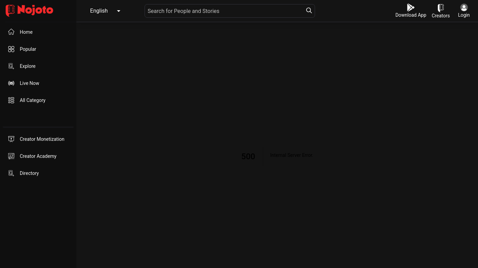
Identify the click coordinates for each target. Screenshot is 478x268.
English (99, 11)
